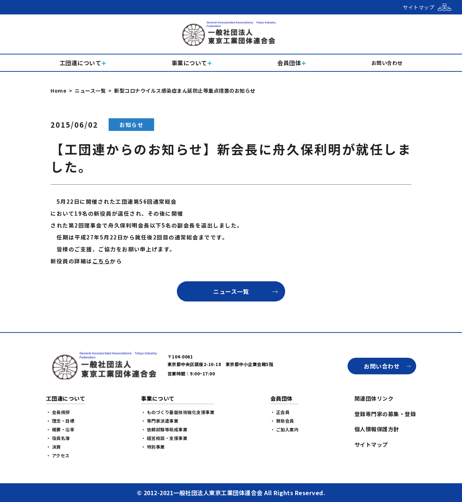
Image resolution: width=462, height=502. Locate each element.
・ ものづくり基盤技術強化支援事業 (178, 412)
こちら (101, 261)
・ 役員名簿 (58, 438)
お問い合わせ (382, 366)
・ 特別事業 (153, 447)
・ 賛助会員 (282, 421)
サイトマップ (371, 444)
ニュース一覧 (90, 90)
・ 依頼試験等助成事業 (164, 429)
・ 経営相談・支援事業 (164, 438)
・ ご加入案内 (284, 429)
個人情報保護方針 (376, 429)
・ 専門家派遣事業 (160, 421)
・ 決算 (53, 447)
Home (58, 90)
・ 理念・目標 (60, 421)
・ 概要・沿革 (60, 429)
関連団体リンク (374, 398)
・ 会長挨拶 (58, 412)
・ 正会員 (280, 412)
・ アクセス (58, 455)
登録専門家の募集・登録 (385, 414)
